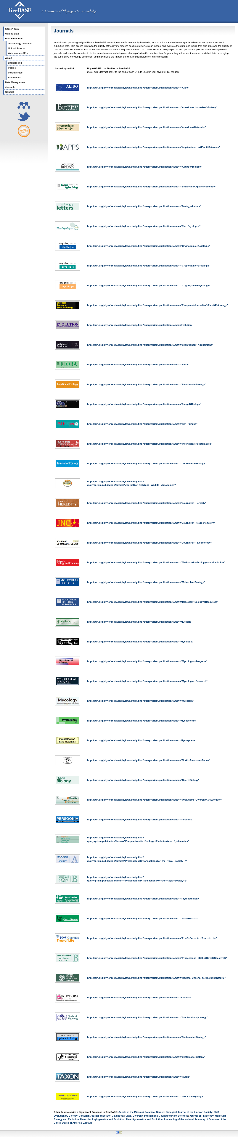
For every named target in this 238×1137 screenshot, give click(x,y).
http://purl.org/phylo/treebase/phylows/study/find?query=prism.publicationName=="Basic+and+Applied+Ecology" (151, 186)
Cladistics (117, 1115)
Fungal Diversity (133, 1115)
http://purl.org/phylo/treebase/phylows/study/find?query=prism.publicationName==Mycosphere (141, 740)
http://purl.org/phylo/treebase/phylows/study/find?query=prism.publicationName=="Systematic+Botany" (146, 1057)
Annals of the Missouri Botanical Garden (141, 1112)
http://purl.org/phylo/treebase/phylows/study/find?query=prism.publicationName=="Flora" (138, 364)
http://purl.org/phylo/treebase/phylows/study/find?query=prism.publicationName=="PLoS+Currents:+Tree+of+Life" (152, 938)
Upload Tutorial (16, 48)
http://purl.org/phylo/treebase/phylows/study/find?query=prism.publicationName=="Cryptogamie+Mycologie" (149, 285)
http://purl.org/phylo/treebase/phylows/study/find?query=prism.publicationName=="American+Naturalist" (146, 127)
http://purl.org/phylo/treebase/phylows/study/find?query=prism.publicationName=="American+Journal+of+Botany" (152, 107)
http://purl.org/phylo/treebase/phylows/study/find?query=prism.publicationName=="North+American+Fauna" (148, 760)
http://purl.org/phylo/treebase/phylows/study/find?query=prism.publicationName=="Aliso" (138, 87)
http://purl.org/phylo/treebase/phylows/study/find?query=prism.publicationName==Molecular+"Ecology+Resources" (152, 602)
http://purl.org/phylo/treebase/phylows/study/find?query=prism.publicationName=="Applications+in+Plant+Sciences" (153, 147)
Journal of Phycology (201, 1115)
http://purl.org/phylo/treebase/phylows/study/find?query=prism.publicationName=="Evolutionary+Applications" (150, 344)
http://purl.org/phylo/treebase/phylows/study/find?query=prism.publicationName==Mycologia (139, 641)
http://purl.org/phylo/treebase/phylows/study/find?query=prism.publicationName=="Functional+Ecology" (146, 384)
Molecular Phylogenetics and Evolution (102, 1119)
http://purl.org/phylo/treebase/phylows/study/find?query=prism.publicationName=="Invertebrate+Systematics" (149, 443)
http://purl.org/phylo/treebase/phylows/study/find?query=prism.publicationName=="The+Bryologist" (143, 226)
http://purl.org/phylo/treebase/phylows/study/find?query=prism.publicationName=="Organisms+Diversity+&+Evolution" (154, 799)
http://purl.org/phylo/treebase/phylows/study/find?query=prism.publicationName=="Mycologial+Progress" (147, 661)
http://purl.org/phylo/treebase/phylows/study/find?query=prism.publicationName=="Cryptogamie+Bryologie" (148, 265)
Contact (9, 92)
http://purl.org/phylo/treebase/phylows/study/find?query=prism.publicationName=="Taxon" (138, 1076)
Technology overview (20, 43)
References (14, 77)
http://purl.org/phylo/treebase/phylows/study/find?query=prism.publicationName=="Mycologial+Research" (147, 681)
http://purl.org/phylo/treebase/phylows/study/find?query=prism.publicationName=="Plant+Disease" (143, 918)
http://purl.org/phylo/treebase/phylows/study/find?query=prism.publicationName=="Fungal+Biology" (144, 404)
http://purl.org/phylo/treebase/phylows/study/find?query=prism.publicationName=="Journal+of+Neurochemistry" (151, 522)
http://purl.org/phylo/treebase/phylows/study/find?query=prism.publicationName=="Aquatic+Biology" (144, 166)
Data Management (15, 82)
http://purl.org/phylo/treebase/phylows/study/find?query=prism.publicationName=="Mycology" (140, 700)
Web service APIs (18, 53)
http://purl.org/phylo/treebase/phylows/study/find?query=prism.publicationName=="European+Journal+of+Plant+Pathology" (157, 305)
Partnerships (15, 72)
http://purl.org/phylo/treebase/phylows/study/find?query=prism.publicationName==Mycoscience (141, 720)
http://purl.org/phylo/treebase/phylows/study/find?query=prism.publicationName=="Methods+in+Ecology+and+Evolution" (156, 562)
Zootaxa (87, 1122)
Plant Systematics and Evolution (144, 1119)
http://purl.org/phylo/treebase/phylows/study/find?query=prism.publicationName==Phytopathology (143, 898)
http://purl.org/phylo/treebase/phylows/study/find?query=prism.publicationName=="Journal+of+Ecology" (146, 463)
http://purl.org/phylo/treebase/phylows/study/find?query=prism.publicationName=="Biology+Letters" (144, 206)
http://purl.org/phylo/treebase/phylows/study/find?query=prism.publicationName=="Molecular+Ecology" (146, 582)
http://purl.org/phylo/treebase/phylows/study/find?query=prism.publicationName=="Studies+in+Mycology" (147, 1017)
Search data (12, 28)
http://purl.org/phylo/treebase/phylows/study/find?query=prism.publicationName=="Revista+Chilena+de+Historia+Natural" (156, 977)
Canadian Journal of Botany (94, 1115)
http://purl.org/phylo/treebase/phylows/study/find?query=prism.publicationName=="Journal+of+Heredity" (146, 503)
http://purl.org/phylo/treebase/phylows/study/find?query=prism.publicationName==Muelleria (139, 621)
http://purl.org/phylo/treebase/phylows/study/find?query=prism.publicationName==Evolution (139, 325)
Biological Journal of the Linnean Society (189, 1112)
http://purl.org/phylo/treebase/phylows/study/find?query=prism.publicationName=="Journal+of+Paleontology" (149, 542)
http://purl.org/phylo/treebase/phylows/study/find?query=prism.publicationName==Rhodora (139, 997)
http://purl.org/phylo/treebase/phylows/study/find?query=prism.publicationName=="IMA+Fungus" (142, 424)
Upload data (12, 33)
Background (15, 62)
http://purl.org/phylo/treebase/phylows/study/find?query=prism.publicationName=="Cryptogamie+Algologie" (148, 246)
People (12, 67)
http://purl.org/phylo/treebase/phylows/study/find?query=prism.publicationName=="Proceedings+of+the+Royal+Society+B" (157, 958)
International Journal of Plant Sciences (166, 1115)
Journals (10, 87)
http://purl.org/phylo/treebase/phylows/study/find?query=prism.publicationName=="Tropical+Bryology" (145, 1096)
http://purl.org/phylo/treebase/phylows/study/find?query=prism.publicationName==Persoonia (139, 819)
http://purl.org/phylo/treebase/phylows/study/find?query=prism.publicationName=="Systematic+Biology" (146, 1037)
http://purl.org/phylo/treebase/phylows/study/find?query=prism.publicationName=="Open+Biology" (143, 780)
